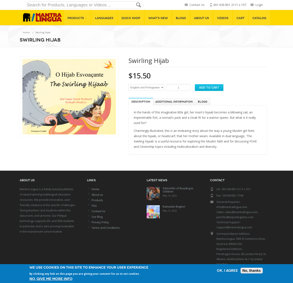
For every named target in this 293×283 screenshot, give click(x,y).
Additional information (174, 101)
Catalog (259, 18)
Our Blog (97, 217)
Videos (222, 18)
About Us (201, 18)
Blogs (181, 18)
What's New (158, 18)
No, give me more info (51, 279)
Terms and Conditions (106, 228)
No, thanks (251, 271)
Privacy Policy (100, 222)
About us (97, 195)
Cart (240, 18)
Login (259, 5)
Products (77, 18)
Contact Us (197, 5)
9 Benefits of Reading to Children (178, 189)
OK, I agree (227, 270)
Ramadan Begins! (174, 206)
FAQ (94, 206)
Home (26, 32)
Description (140, 101)
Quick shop (130, 18)
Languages (104, 18)
